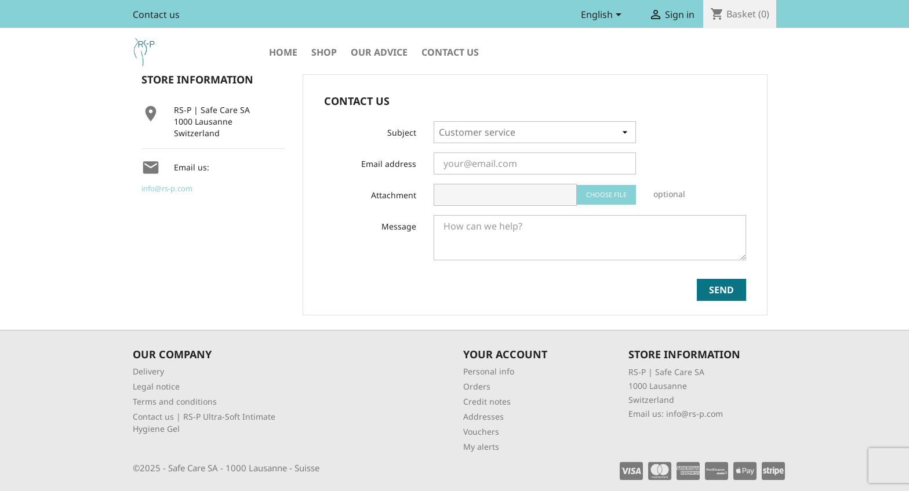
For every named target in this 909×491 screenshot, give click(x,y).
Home (283, 52)
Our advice (379, 52)
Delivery (148, 371)
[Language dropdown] (603, 16)
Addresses (483, 416)
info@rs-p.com (166, 188)
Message (398, 226)
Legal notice (156, 386)
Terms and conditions (175, 401)
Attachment (393, 195)
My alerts (481, 446)
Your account (505, 354)
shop (324, 52)
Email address (388, 163)
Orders (476, 386)
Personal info (488, 371)
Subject (401, 132)
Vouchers (481, 431)
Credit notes (487, 401)
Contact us (156, 14)
